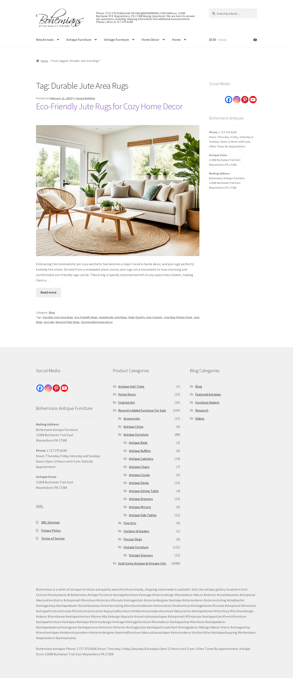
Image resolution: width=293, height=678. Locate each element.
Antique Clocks (139, 475)
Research (201, 410)
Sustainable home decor (97, 322)
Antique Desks (139, 483)
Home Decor (150, 39)
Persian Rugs (133, 539)
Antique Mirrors (140, 507)
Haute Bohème (85, 98)
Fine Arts (130, 523)
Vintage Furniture (116, 39)
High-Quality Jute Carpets (145, 317)
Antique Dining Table (144, 491)
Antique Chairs (139, 467)
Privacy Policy (51, 530)
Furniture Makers (207, 402)
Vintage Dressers (141, 555)
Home (176, 39)
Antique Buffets (140, 451)
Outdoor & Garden (136, 531)
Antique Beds (138, 442)
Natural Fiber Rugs (68, 322)
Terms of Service (53, 538)
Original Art (126, 402)
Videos (199, 418)
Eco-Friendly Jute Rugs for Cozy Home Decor (109, 106)
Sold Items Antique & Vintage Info (142, 563)
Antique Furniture (78, 39)
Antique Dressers (141, 499)
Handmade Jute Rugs (113, 317)
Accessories (132, 418)
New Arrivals (45, 39)
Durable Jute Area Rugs (58, 317)
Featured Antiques (208, 394)
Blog (52, 312)
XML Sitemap (50, 522)
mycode (49, 322)
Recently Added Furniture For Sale (142, 410)
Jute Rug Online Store (178, 317)
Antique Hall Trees (131, 386)
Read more (48, 292)
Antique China (133, 426)
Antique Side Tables (143, 515)
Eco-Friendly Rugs (86, 317)
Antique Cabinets (141, 459)
